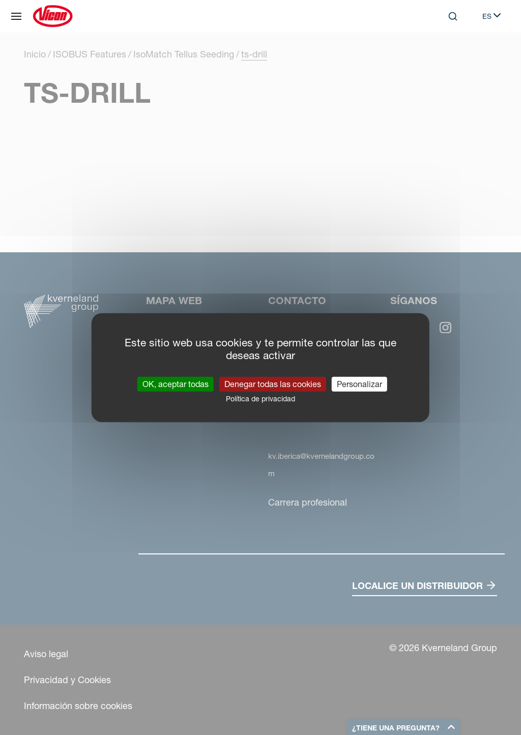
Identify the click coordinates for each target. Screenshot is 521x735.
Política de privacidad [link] (260, 398)
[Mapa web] (16, 16)
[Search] (453, 16)
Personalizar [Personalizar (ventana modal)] (359, 383)
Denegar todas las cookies (272, 383)
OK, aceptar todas (175, 383)
